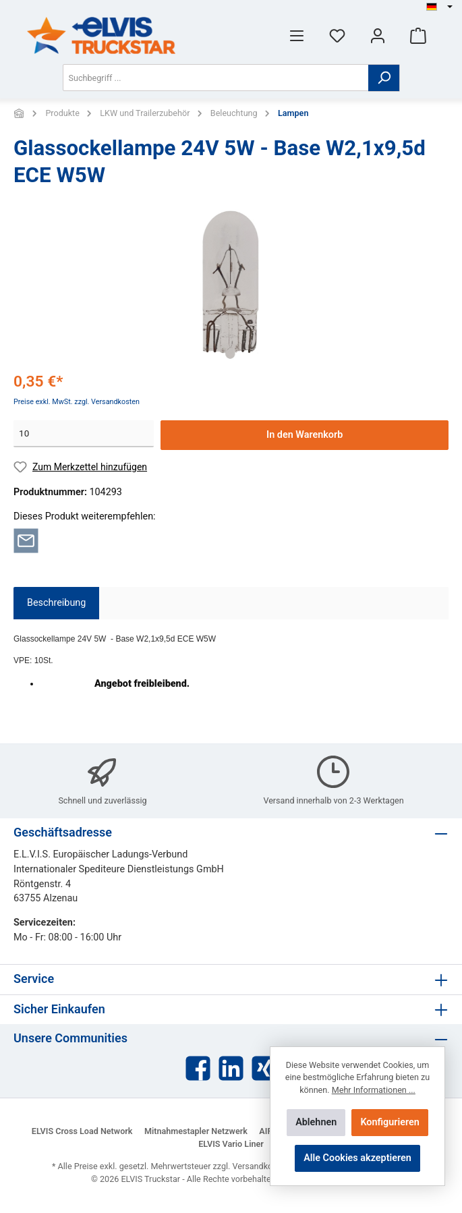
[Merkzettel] (337, 35)
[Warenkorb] (418, 35)
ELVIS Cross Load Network (82, 1131)
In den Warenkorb (304, 435)
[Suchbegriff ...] (216, 77)
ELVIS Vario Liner (231, 1144)
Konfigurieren (389, 1122)
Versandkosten (261, 1166)
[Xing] (264, 1068)
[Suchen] (384, 78)
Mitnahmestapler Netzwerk (196, 1131)
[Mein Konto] (378, 35)
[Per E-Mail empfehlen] (26, 540)
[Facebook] (198, 1068)
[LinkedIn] (231, 1068)
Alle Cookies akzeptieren (357, 1158)
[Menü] (297, 35)
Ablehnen (316, 1122)
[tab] (56, 603)
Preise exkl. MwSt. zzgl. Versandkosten (76, 401)
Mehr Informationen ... (373, 1090)
